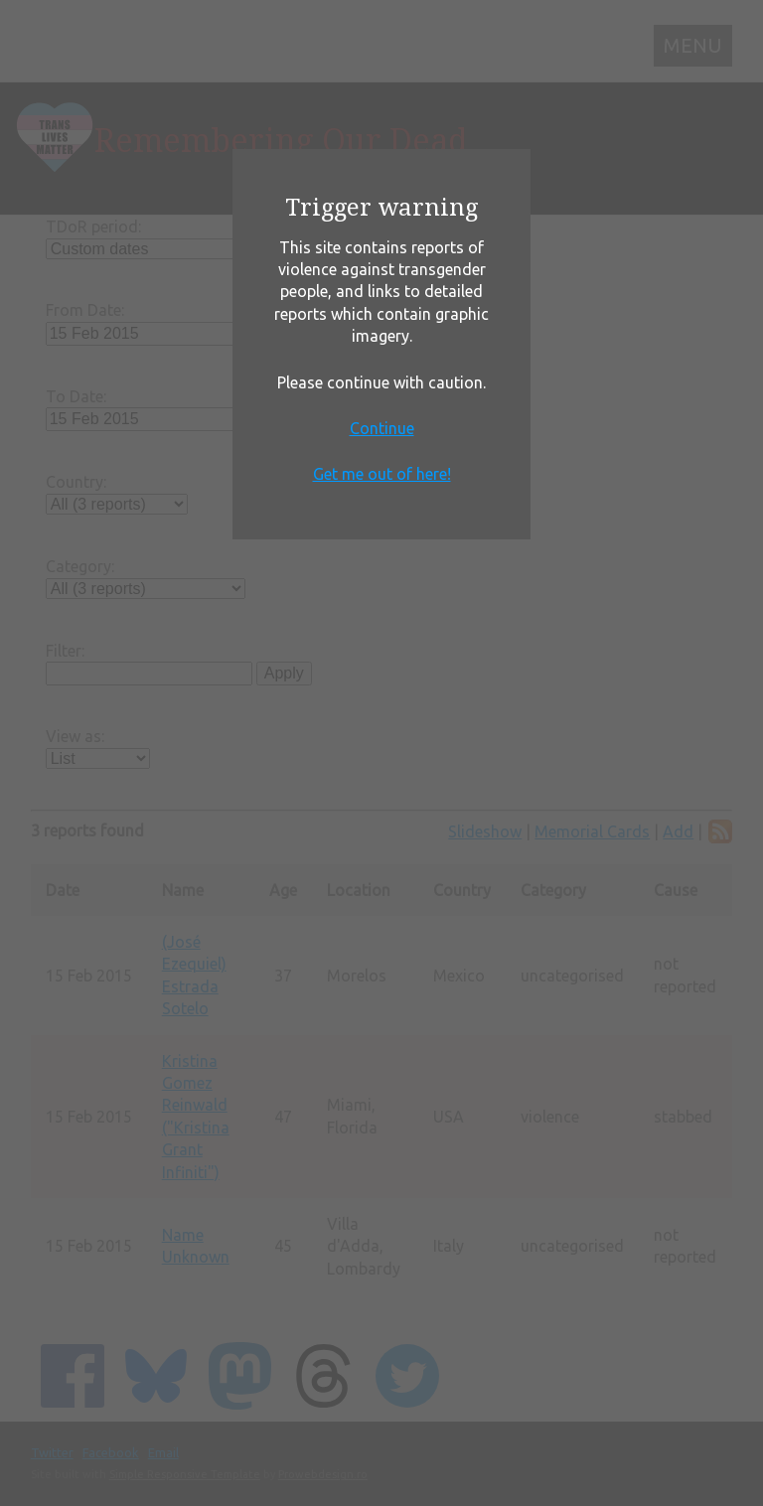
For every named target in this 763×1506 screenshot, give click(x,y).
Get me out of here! (382, 474)
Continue (382, 428)
